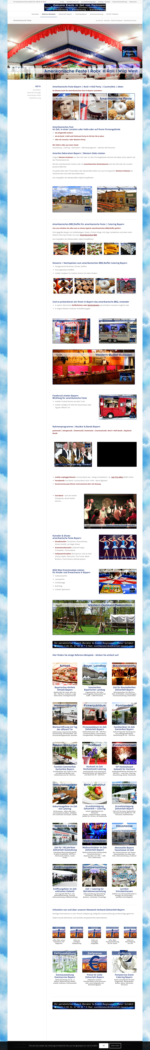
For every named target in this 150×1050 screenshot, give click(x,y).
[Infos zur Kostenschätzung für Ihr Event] (112, 932)
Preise (62, 2)
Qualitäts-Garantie (73, 2)
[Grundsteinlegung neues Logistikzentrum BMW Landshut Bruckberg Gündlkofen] (94, 793)
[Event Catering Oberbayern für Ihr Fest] (124, 961)
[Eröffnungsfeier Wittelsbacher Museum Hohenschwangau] (64, 875)
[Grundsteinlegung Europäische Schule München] (124, 793)
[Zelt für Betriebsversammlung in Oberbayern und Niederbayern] (94, 875)
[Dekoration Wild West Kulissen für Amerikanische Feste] (72, 199)
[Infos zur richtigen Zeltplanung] (76, 932)
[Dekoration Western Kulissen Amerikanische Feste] (117, 199)
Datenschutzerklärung (119, 2)
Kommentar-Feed (34, 95)
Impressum (133, 2)
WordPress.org (35, 98)
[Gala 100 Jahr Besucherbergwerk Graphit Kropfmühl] (64, 834)
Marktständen (93, 305)
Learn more (115, 1046)
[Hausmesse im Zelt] (124, 834)
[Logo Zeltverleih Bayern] (75, 7)
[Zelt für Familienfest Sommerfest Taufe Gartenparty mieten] (64, 753)
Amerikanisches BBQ (88, 235)
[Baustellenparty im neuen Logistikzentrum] (124, 674)
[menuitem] (62, 1)
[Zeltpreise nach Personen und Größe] (94, 961)
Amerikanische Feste (22, 20)
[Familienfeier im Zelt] (124, 713)
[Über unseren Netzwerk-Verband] (58, 932)
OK (104, 1046)
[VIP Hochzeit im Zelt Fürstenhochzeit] (124, 753)
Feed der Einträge (34, 92)
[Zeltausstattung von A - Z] (64, 961)
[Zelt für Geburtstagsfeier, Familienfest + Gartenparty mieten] (64, 793)
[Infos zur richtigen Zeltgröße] (94, 932)
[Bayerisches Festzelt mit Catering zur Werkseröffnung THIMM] (64, 713)
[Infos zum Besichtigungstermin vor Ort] (130, 932)
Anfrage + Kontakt (104, 2)
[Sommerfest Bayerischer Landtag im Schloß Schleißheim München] (94, 674)
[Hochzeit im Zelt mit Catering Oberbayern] (94, 753)
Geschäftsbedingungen (88, 2)
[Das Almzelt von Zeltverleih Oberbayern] (64, 674)
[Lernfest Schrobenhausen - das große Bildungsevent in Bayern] (124, 875)
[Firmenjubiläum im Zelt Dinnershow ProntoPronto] (94, 713)
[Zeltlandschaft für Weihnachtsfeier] (94, 834)
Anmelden (37, 90)
